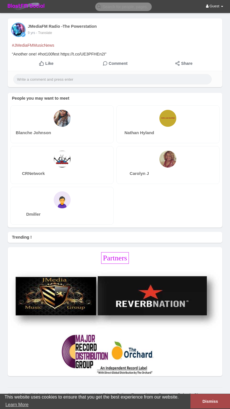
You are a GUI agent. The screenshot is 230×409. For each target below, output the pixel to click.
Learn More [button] (17, 404)
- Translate (44, 33)
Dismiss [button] (210, 401)
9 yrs (31, 33)
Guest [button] (214, 6)
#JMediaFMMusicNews (33, 45)
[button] (123, 6)
